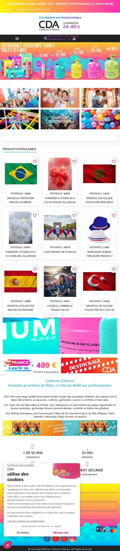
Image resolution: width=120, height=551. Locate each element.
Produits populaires (19, 149)
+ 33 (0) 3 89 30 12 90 (39, 9)
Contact (7, 9)
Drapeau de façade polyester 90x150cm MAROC (99, 202)
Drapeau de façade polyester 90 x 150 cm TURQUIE (99, 310)
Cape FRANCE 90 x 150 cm (60, 252)
